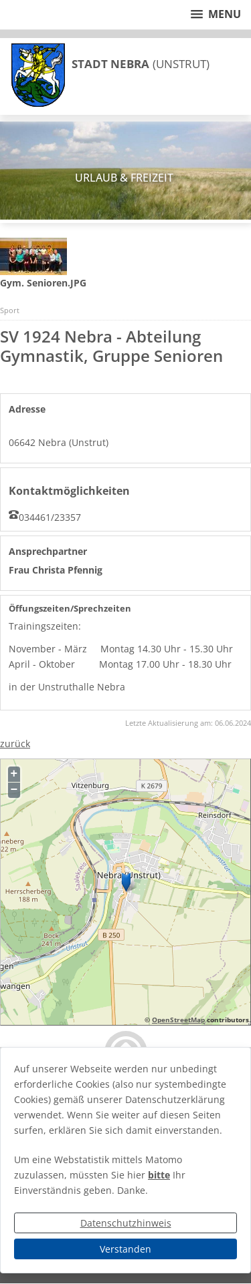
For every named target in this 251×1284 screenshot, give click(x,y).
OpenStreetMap (178, 1019)
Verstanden (125, 1249)
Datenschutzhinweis (125, 1223)
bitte (159, 1174)
